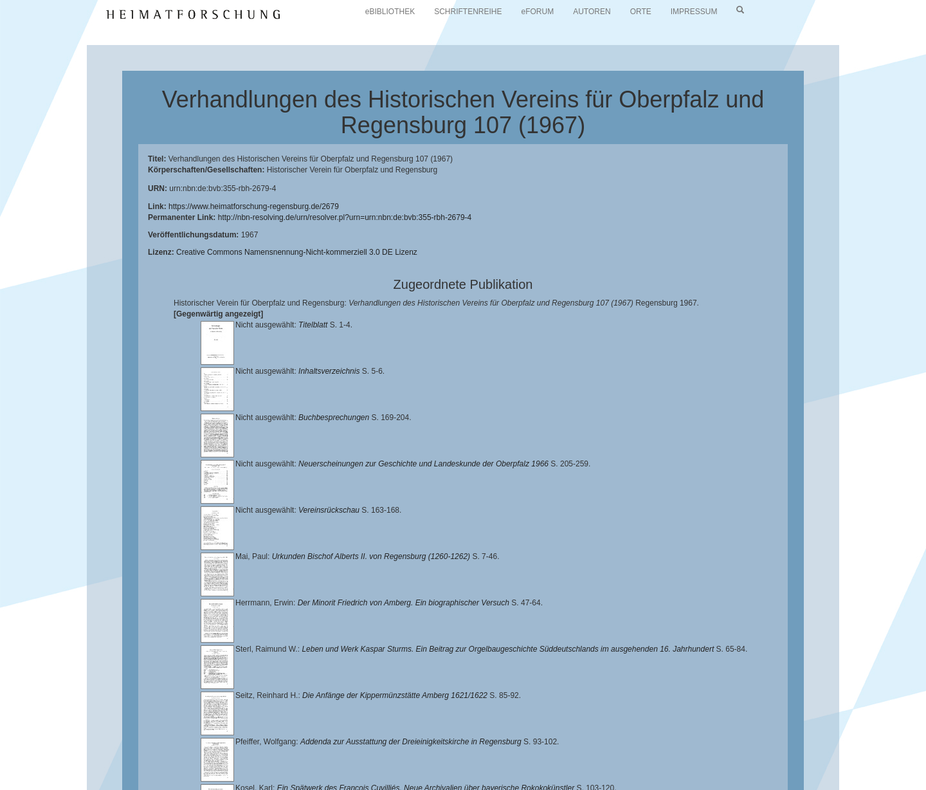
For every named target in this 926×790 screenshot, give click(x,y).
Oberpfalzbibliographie (731, 762)
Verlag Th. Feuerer (453, 762)
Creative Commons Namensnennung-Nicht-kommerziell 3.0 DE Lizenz (296, 252)
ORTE (640, 11)
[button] (4, 785)
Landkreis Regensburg (136, 762)
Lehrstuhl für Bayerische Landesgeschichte (521, 751)
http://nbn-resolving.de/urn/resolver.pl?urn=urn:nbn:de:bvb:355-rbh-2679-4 (345, 217)
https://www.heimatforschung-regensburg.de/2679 (253, 206)
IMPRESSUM (694, 11)
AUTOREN (591, 11)
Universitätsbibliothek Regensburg (368, 751)
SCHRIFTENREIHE (468, 11)
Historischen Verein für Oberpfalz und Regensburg (776, 751)
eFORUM (538, 11)
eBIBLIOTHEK (390, 11)
